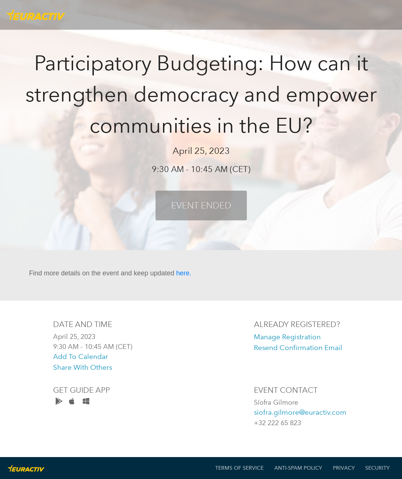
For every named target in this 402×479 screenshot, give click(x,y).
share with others (82, 367)
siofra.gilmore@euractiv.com (300, 412)
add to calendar (80, 356)
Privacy (344, 468)
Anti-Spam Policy (298, 468)
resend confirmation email (298, 347)
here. (183, 273)
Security (377, 468)
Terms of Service (239, 468)
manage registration (287, 337)
